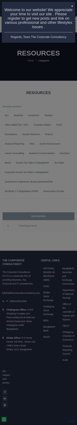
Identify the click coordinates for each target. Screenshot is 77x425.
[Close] (72, 5)
